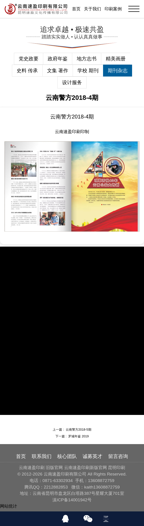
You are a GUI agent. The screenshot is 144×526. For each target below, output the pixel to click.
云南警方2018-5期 (78, 429)
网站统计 (8, 506)
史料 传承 (27, 70)
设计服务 (72, 82)
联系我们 (42, 456)
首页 (76, 9)
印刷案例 (113, 9)
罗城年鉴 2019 (78, 436)
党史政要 (28, 58)
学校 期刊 (88, 70)
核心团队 (67, 456)
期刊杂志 (118, 70)
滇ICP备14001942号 (72, 500)
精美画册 (116, 58)
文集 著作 (57, 70)
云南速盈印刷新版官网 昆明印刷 (94, 467)
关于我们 (92, 9)
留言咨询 (118, 456)
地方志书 (87, 58)
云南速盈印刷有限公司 (65, 474)
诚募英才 (92, 456)
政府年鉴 (58, 58)
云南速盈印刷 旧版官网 (41, 467)
